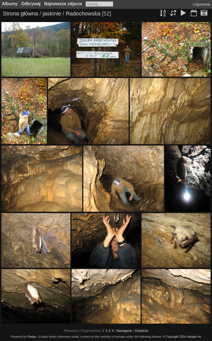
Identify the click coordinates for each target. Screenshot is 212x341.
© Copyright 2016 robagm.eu (182, 336)
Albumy (10, 3)
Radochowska (83, 13)
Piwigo (31, 336)
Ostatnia (141, 331)
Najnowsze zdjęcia (63, 3)
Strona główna (20, 13)
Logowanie (201, 4)
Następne (124, 331)
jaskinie (52, 13)
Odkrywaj (31, 3)
